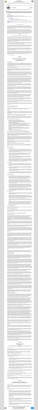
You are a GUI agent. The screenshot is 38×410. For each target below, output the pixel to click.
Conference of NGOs (16, 408)
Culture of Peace (21, 406)
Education (16, 406)
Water (18, 406)
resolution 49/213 (11, 25)
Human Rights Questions (10, 15)
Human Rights (24, 406)
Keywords (27, 406)
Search (29, 406)
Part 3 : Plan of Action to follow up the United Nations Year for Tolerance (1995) (17, 19)
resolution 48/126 (27, 25)
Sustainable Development (12, 406)
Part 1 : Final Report (11, 18)
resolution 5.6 (16, 63)
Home (8, 406)
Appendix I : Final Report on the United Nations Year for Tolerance (14, 16)
